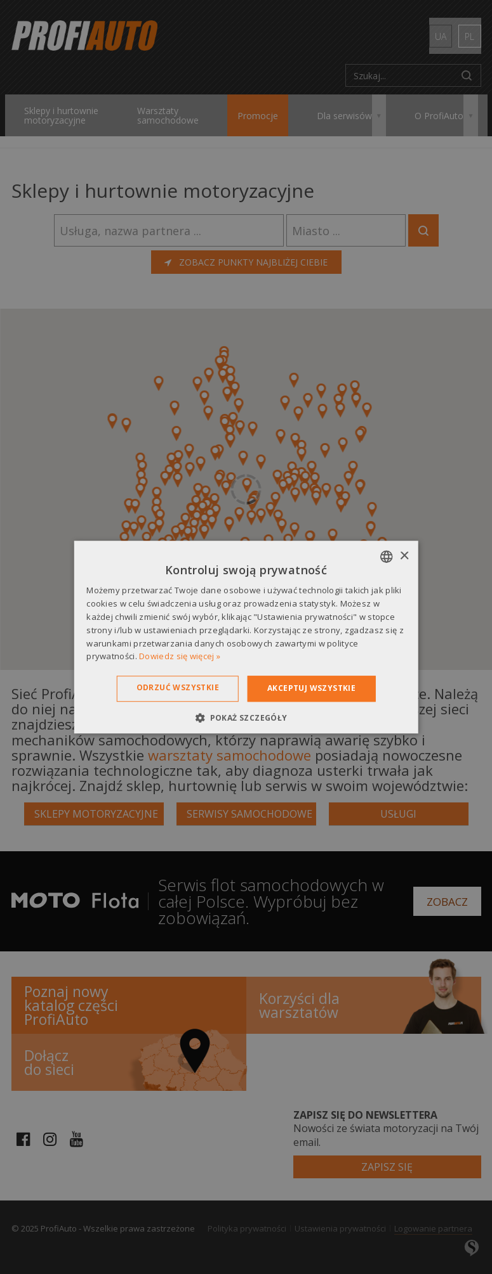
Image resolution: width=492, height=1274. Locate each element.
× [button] (404, 556)
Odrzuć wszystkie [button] (177, 687)
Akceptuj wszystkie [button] (311, 688)
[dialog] (246, 637)
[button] (245, 717)
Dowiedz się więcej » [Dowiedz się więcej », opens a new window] (179, 656)
